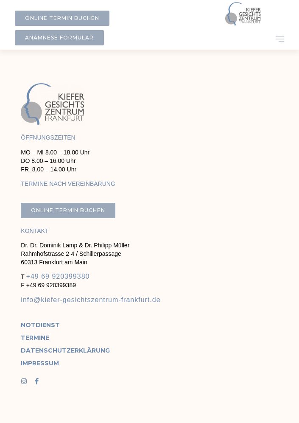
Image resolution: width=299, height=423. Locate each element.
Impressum (40, 363)
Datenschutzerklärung (48, 350)
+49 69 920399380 (58, 276)
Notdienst (40, 325)
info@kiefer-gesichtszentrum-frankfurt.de (90, 299)
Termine (35, 338)
